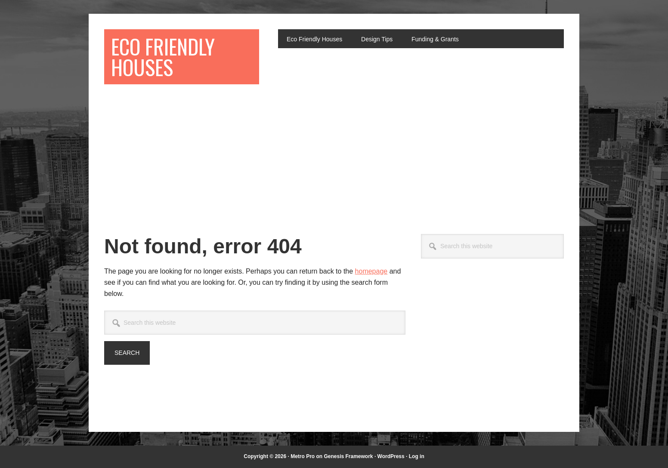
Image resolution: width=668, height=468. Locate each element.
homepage (371, 271)
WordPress (391, 456)
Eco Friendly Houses (163, 56)
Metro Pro (303, 456)
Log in (416, 456)
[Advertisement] (334, 155)
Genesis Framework (348, 456)
